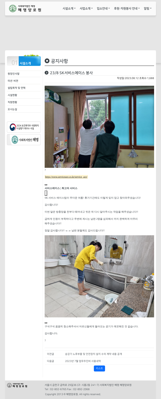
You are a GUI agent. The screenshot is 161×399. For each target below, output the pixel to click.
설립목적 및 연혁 (16, 87)
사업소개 (85, 8)
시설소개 (68, 8)
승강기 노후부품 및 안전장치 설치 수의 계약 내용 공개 (93, 354)
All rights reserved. (90, 394)
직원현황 (12, 102)
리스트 (99, 368)
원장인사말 (13, 73)
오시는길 (12, 109)
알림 (146, 8)
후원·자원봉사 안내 (125, 8)
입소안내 (102, 8)
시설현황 (12, 95)
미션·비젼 (13, 80)
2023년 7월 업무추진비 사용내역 (83, 361)
